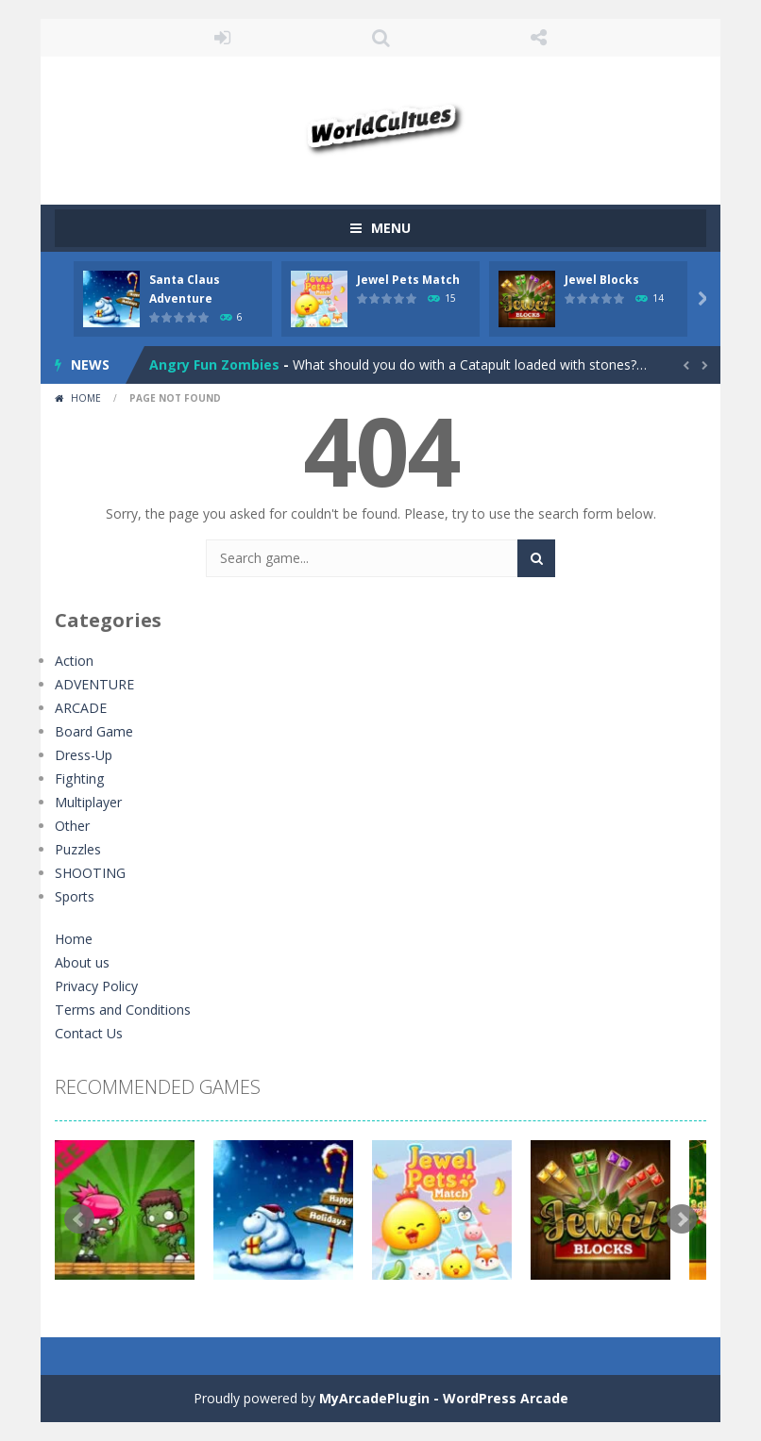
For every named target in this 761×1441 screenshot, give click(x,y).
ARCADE (81, 708)
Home (86, 398)
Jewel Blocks (602, 280)
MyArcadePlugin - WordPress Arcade (443, 1398)
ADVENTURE (94, 684)
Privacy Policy (96, 986)
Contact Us (89, 1033)
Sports (74, 896)
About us (82, 962)
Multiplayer (88, 802)
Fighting (79, 778)
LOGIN (222, 38)
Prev (79, 1219)
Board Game (94, 731)
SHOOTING (90, 873)
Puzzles (78, 849)
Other (72, 826)
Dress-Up (83, 755)
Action (74, 661)
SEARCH (380, 38)
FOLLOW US (539, 38)
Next (682, 1219)
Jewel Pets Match (408, 280)
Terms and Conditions (122, 1010)
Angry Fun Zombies (214, 364)
